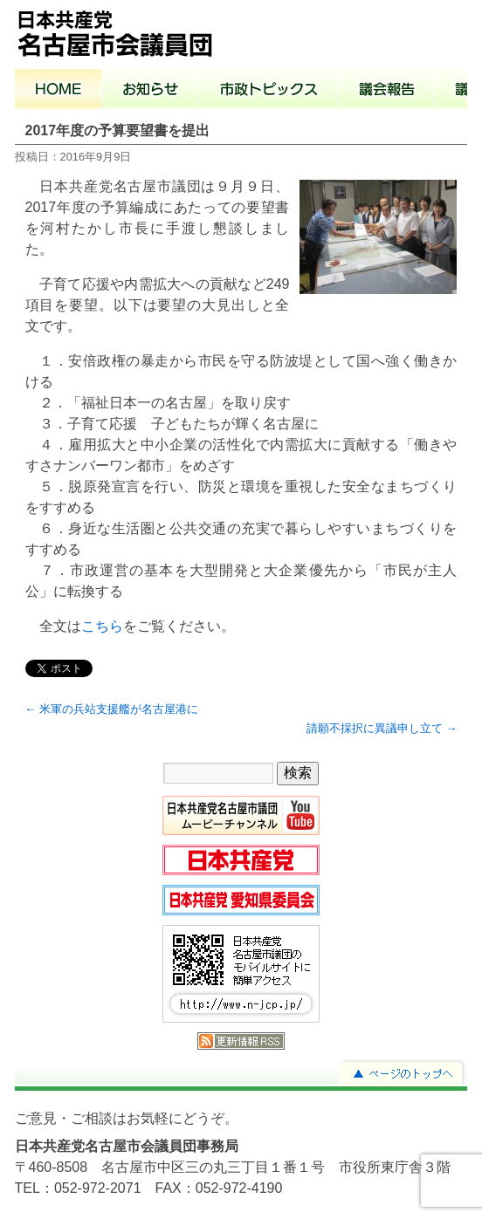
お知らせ (150, 91)
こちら (102, 626)
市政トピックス (268, 91)
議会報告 (386, 91)
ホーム (58, 91)
